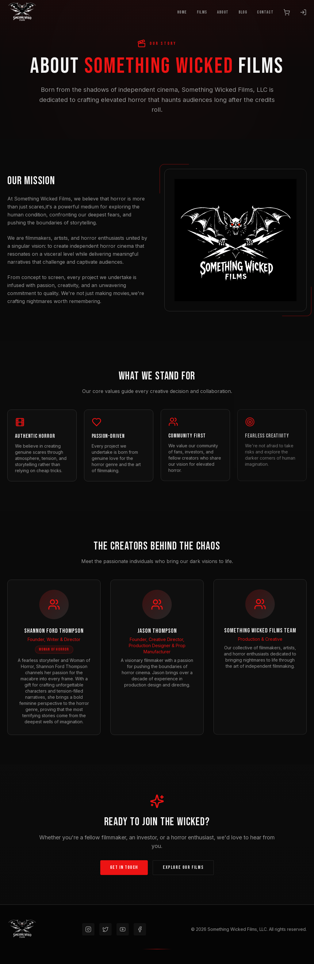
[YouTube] (123, 929)
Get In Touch (124, 867)
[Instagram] (88, 929)
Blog (243, 12)
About (223, 12)
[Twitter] (105, 929)
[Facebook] (140, 929)
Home (182, 12)
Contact (265, 12)
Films (202, 12)
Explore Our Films (183, 867)
